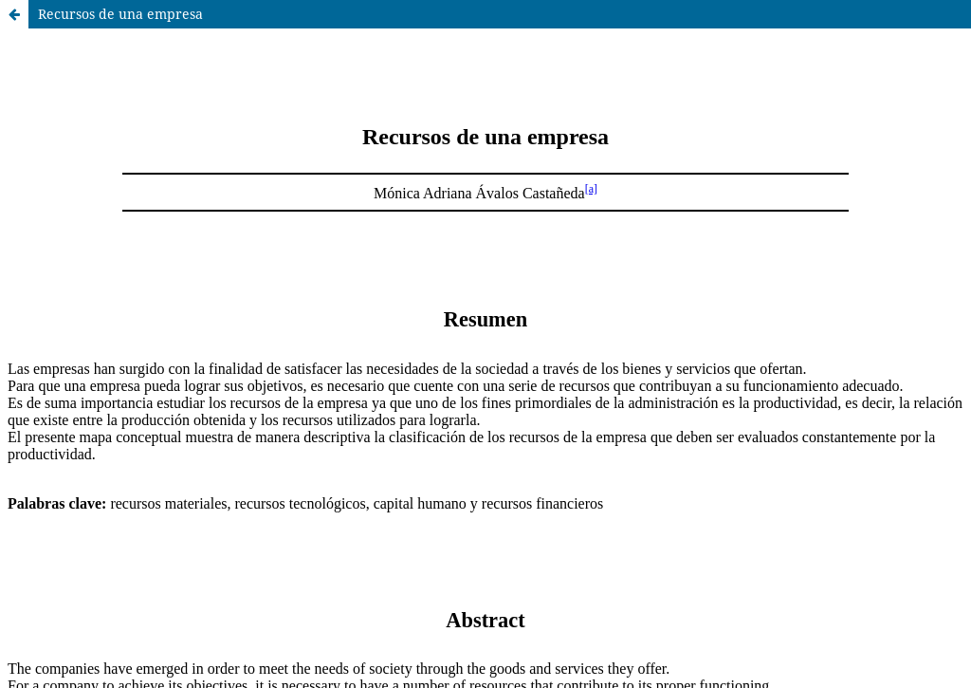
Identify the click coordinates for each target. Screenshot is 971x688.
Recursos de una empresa (120, 14)
